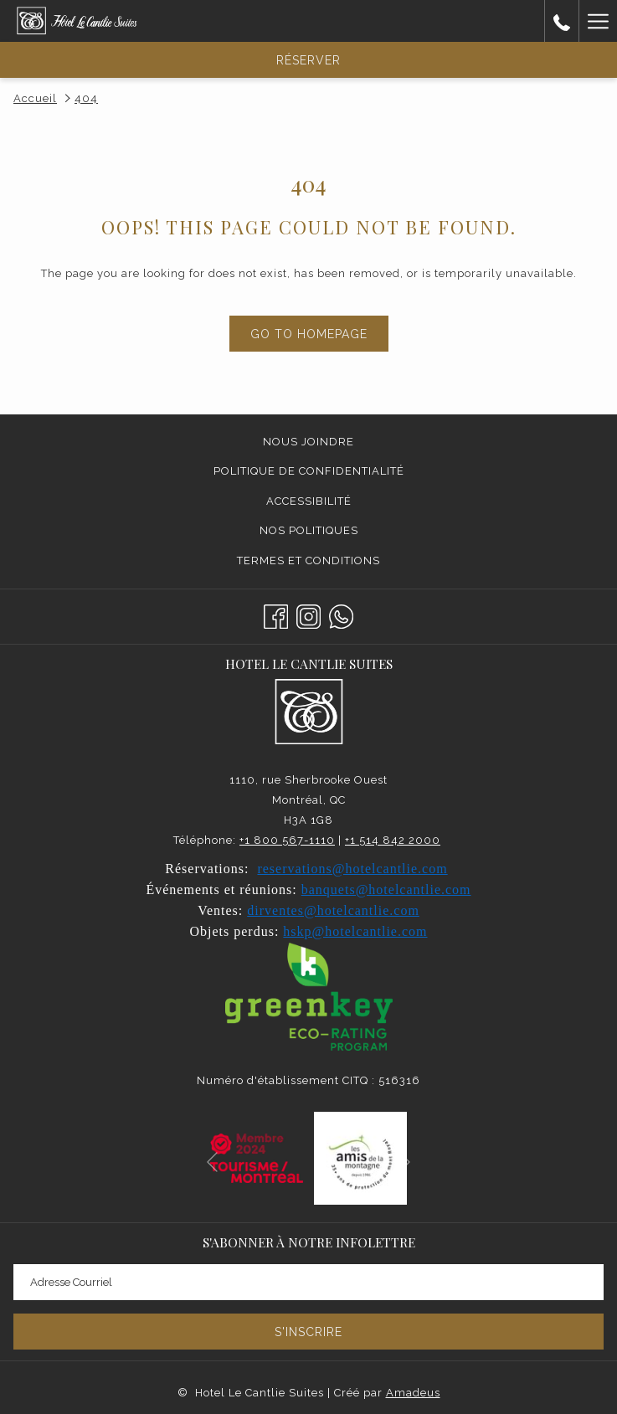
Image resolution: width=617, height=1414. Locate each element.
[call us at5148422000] (561, 21)
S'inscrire (308, 1332)
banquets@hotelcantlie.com (386, 889)
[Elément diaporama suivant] (404, 1161)
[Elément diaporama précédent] (212, 1161)
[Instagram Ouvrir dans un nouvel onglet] (308, 614)
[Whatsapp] (341, 614)
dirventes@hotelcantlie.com (333, 910)
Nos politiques (309, 530)
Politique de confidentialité (308, 471)
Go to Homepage (309, 334)
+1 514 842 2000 (392, 840)
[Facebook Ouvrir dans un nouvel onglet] (276, 614)
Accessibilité (309, 501)
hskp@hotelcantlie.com (355, 931)
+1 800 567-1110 (287, 840)
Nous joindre (308, 441)
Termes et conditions (308, 560)
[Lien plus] (597, 21)
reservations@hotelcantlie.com (352, 868)
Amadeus (413, 1392)
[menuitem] (308, 442)
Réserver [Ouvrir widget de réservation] (308, 60)
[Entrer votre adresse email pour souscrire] (308, 1282)
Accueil (35, 98)
